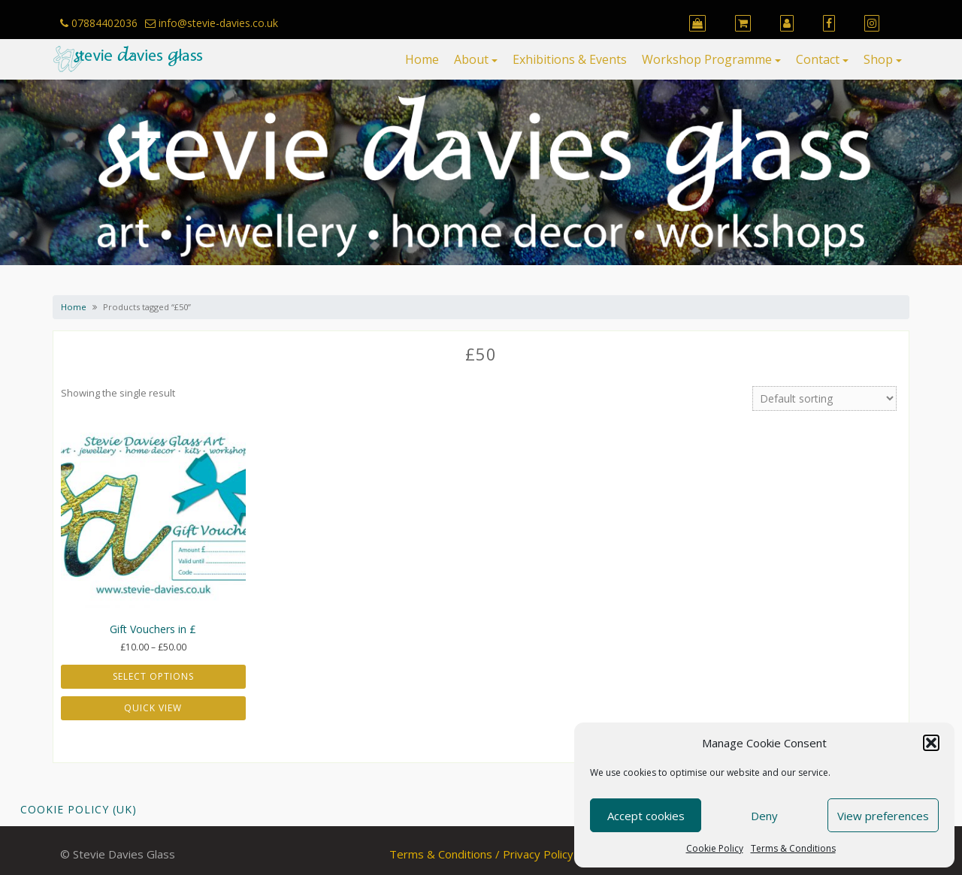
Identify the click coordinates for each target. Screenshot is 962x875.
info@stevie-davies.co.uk (211, 23)
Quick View (153, 708)
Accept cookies (646, 815)
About (471, 59)
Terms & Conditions (793, 848)
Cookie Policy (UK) (78, 809)
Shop (878, 59)
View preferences (883, 815)
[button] (931, 742)
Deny (764, 815)
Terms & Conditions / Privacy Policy (481, 853)
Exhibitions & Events (570, 59)
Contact (817, 59)
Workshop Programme (707, 59)
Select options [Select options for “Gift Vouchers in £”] (153, 676)
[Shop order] (824, 398)
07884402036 (99, 23)
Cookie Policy (714, 848)
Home (422, 59)
